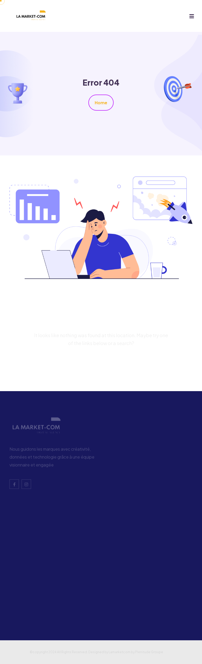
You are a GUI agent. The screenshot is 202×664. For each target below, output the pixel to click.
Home (101, 102)
